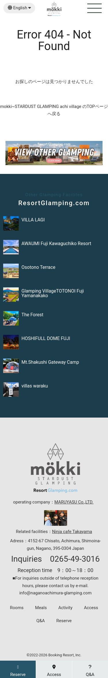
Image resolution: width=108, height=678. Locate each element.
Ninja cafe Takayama (72, 531)
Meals (41, 608)
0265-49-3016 (75, 559)
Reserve (64, 621)
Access (91, 608)
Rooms (17, 608)
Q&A (40, 621)
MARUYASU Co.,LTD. (74, 502)
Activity (65, 608)
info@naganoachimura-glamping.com (55, 593)
